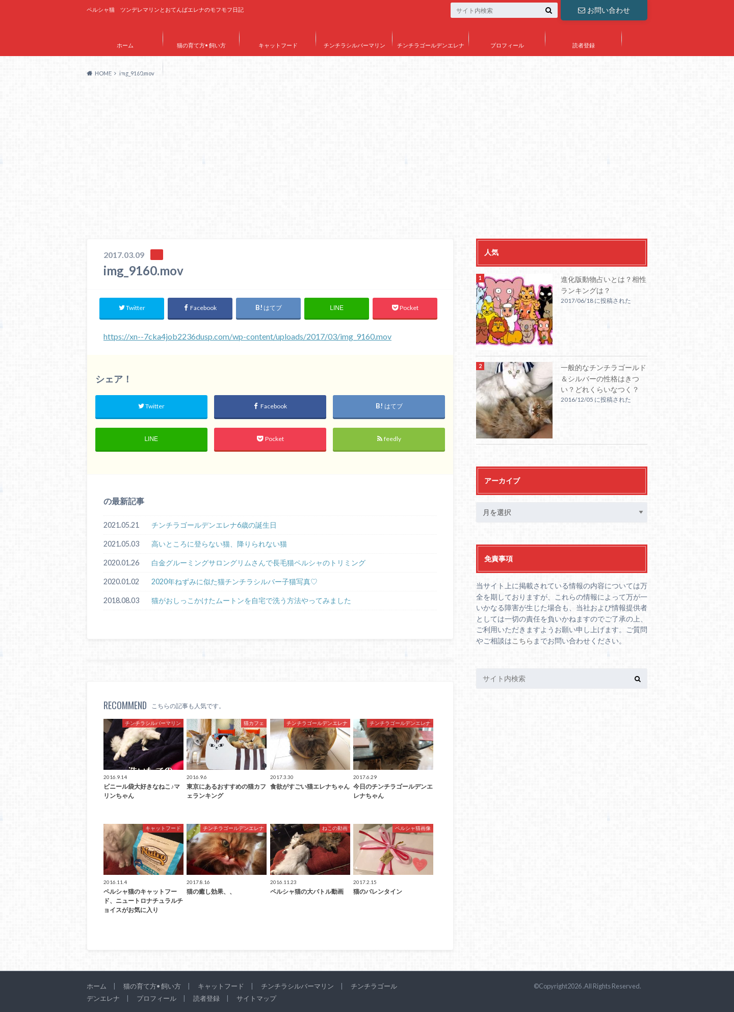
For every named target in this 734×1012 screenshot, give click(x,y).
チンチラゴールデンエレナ (430, 45)
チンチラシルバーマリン (354, 45)
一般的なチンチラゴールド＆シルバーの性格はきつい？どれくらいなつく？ (603, 378)
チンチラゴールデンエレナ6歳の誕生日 (214, 525)
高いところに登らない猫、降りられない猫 (219, 543)
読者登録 (583, 45)
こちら (522, 640)
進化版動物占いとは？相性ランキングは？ (603, 285)
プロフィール (507, 45)
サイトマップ (125, 74)
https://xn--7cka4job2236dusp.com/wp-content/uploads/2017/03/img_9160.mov (247, 336)
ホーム (125, 45)
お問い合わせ (604, 10)
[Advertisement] (367, 162)
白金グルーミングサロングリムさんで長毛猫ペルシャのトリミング (258, 562)
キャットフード (278, 45)
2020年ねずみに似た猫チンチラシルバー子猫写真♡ (234, 581)
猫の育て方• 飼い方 (201, 45)
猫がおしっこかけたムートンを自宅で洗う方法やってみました (251, 600)
